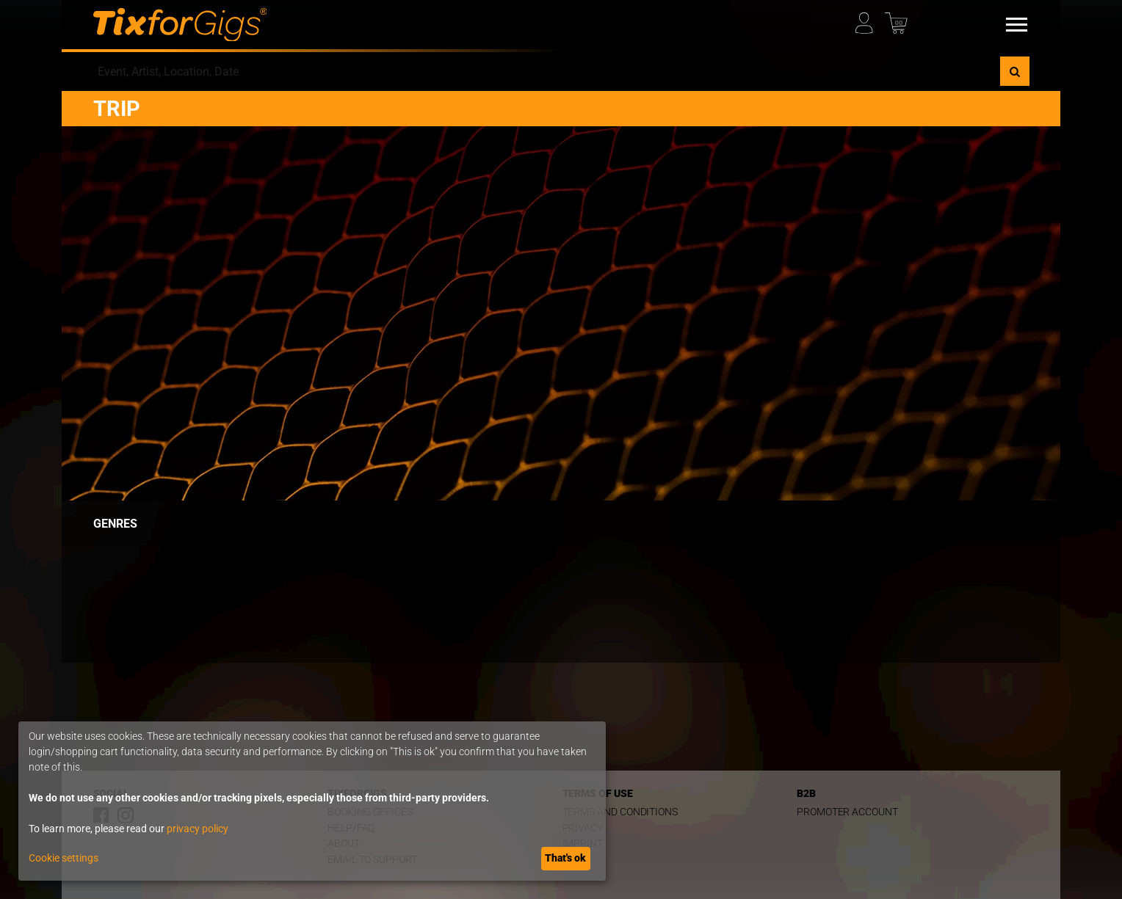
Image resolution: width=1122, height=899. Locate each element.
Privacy (583, 828)
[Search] (1014, 71)
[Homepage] (180, 25)
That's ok (565, 858)
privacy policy (197, 828)
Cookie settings (63, 858)
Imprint (583, 843)
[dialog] (312, 801)
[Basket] (898, 19)
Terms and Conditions (620, 812)
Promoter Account (847, 812)
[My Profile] (869, 19)
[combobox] (546, 71)
